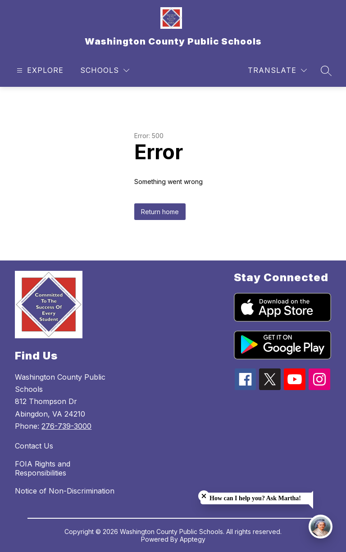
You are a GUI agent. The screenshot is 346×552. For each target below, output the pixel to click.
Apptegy (192, 539)
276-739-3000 (66, 426)
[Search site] (326, 70)
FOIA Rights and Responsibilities (42, 468)
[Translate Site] (277, 70)
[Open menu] (39, 70)
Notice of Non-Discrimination (64, 490)
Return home (160, 211)
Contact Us (34, 445)
